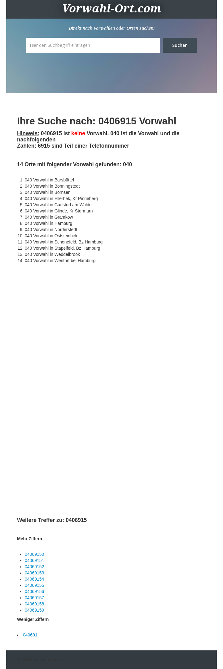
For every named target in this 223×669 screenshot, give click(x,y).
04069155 (34, 585)
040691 (30, 634)
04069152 (34, 566)
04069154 (34, 579)
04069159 (34, 610)
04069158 (34, 603)
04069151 (34, 560)
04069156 (34, 591)
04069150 (34, 554)
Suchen (180, 45)
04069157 (34, 597)
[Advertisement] (63, 473)
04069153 (34, 572)
